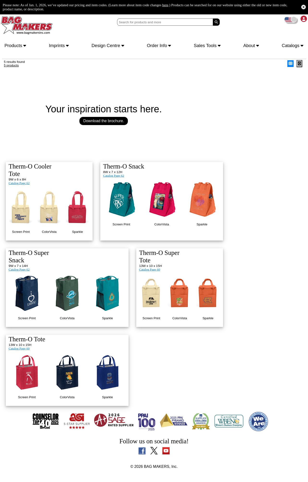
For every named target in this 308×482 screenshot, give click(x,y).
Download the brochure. (103, 123)
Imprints (59, 46)
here (201, 4)
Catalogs (292, 46)
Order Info (160, 46)
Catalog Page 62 (20, 179)
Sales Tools (208, 46)
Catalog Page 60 (150, 260)
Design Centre (108, 46)
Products (16, 46)
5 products (11, 67)
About (251, 46)
